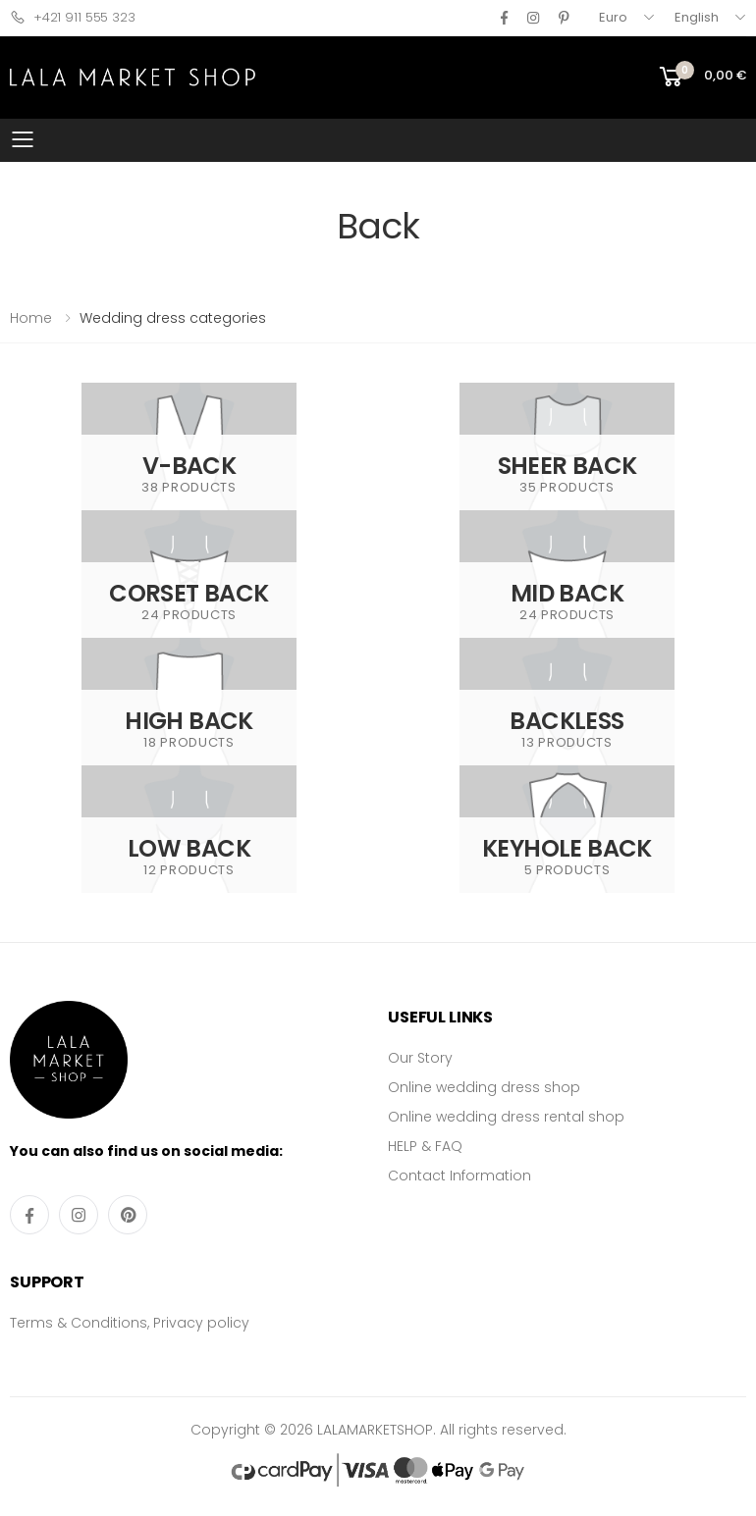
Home (31, 318)
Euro (613, 17)
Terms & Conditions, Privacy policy (129, 1323)
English (697, 17)
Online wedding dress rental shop (506, 1116)
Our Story (420, 1058)
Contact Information (459, 1175)
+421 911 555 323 (72, 17)
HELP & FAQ (425, 1146)
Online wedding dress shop (484, 1087)
